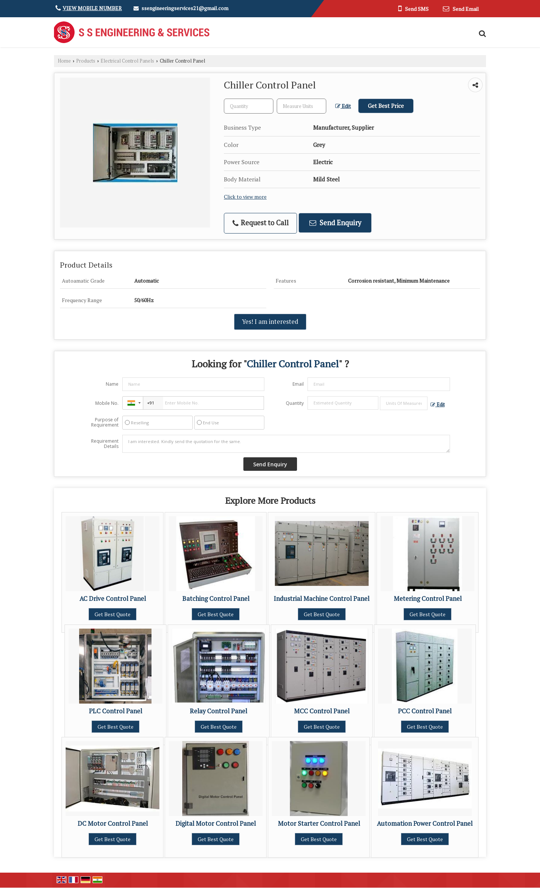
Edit (343, 106)
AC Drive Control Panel (113, 598)
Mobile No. (106, 403)
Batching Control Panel (215, 598)
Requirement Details (104, 444)
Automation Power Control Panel (424, 823)
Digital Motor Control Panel (216, 823)
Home (64, 61)
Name (112, 384)
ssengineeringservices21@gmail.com (184, 8)
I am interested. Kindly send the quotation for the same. (286, 444)
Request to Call (260, 223)
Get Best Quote (112, 614)
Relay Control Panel (218, 711)
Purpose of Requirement (104, 422)
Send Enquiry (335, 222)
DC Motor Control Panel (113, 823)
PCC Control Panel (425, 711)
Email (298, 384)
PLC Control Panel (115, 711)
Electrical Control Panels (127, 61)
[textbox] (301, 106)
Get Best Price (386, 105)
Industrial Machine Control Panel (321, 598)
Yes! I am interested (270, 321)
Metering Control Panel (428, 598)
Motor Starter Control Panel (319, 823)
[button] (92, 8)
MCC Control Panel (322, 711)
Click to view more (245, 196)
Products (85, 61)
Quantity (295, 403)
